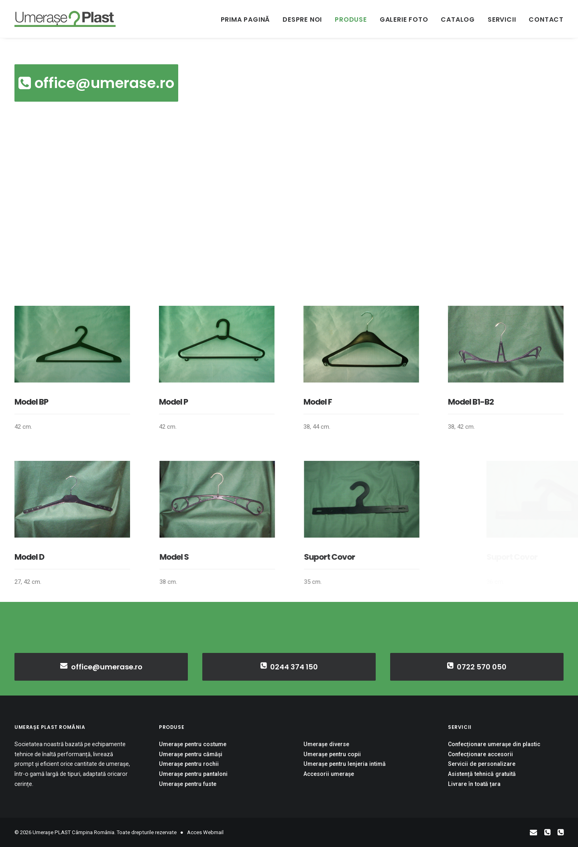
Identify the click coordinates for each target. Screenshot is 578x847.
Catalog (458, 19)
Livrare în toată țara (474, 783)
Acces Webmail (205, 832)
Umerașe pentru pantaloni (193, 774)
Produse (351, 19)
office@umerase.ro (96, 83)
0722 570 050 (477, 667)
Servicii (502, 19)
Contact (546, 19)
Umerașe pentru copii (332, 754)
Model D (55, 557)
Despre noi (302, 19)
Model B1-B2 (471, 401)
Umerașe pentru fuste (187, 783)
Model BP (31, 401)
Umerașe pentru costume (192, 744)
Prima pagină (245, 19)
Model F (317, 401)
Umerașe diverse (326, 744)
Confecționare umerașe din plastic (494, 744)
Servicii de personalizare (481, 764)
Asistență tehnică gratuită (482, 774)
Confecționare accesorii (480, 754)
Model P (173, 401)
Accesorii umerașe (328, 774)
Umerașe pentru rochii (189, 764)
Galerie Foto (404, 19)
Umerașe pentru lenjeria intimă (344, 764)
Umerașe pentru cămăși (190, 754)
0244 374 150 (289, 667)
